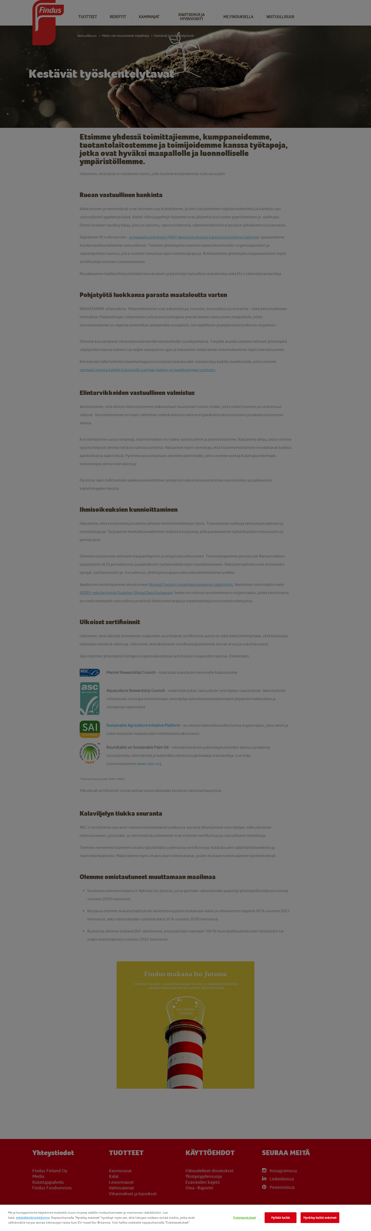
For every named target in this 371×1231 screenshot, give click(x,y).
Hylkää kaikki (280, 1217)
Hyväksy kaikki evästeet (320, 1217)
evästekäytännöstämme (33, 1217)
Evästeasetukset (244, 1217)
